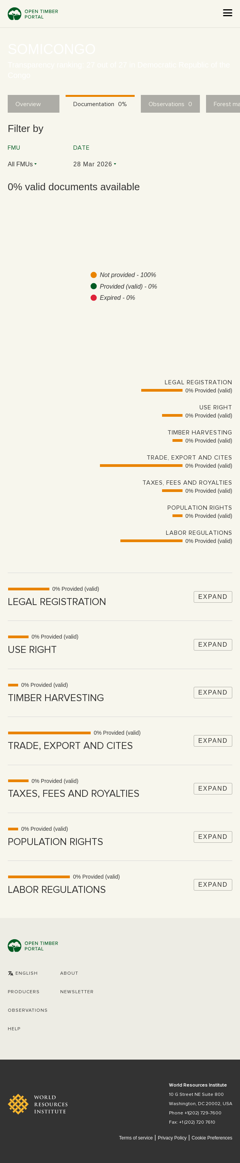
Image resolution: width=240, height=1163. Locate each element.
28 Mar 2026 (92, 164)
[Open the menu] (227, 12)
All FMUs (20, 164)
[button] (23, 973)
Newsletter (77, 992)
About (69, 973)
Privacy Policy (172, 1138)
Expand (213, 596)
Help (14, 1029)
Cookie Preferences (212, 1138)
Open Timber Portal (33, 13)
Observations (28, 1010)
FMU (14, 148)
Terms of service (135, 1138)
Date (81, 148)
